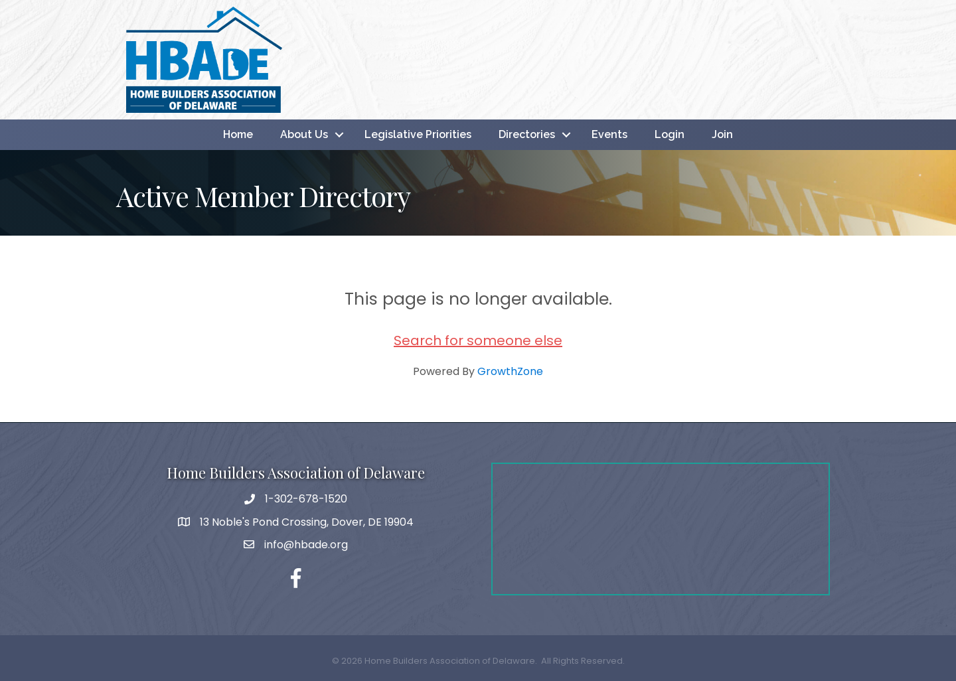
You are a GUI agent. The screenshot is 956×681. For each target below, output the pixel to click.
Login (669, 134)
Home (238, 134)
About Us (304, 134)
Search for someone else (478, 340)
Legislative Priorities (417, 134)
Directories (527, 134)
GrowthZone (510, 371)
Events (609, 134)
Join (722, 134)
